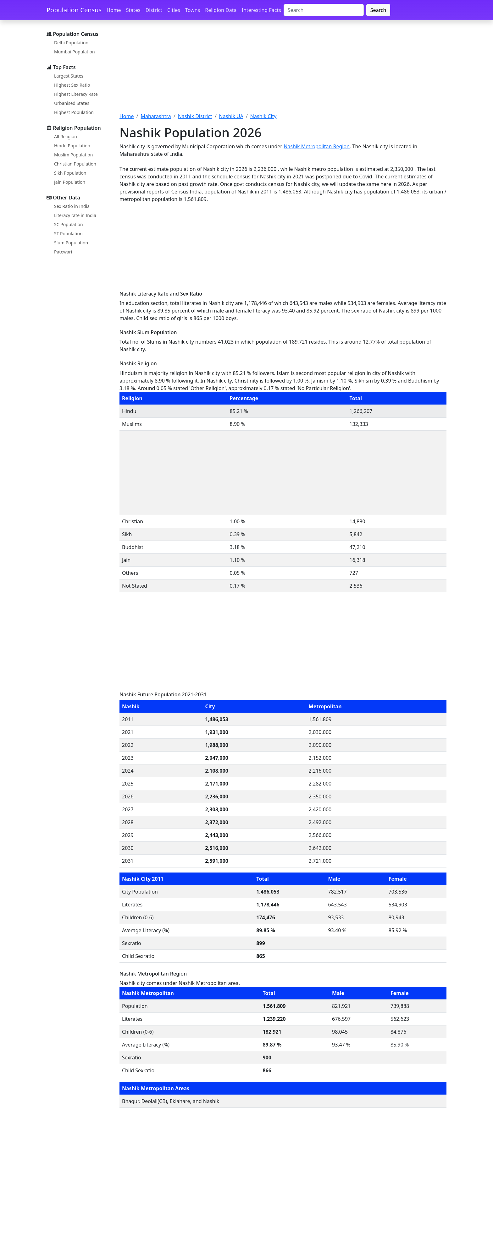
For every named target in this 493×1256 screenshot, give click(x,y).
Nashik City (263, 116)
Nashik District (195, 116)
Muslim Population (73, 155)
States (133, 10)
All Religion (65, 136)
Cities (173, 10)
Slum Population (71, 243)
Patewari (63, 252)
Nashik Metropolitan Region (317, 146)
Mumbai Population (74, 52)
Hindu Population (72, 146)
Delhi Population (71, 43)
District (154, 10)
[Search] (324, 10)
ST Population (68, 234)
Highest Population (74, 112)
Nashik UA (231, 116)
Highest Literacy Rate (76, 94)
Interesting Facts (261, 10)
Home (114, 10)
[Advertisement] (282, 70)
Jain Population (69, 182)
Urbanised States (71, 103)
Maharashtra (156, 116)
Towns (192, 10)
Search (378, 10)
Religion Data (220, 10)
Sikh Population (70, 173)
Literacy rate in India (75, 215)
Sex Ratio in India (72, 206)
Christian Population (75, 164)
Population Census (74, 10)
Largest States (68, 76)
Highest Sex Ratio (72, 85)
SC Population (68, 224)
